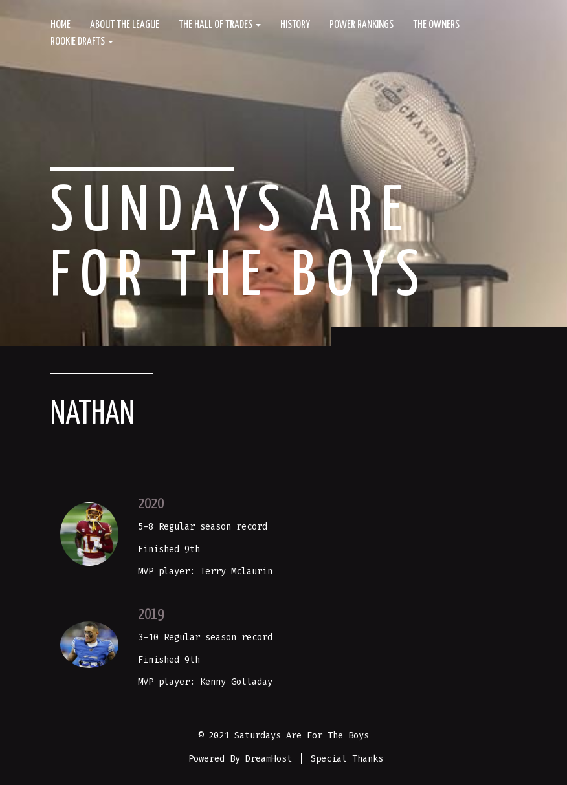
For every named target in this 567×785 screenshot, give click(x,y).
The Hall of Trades (220, 24)
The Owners (436, 24)
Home (60, 24)
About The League (124, 24)
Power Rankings (361, 24)
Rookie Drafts (81, 41)
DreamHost (268, 758)
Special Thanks (347, 758)
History (295, 24)
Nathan (92, 414)
